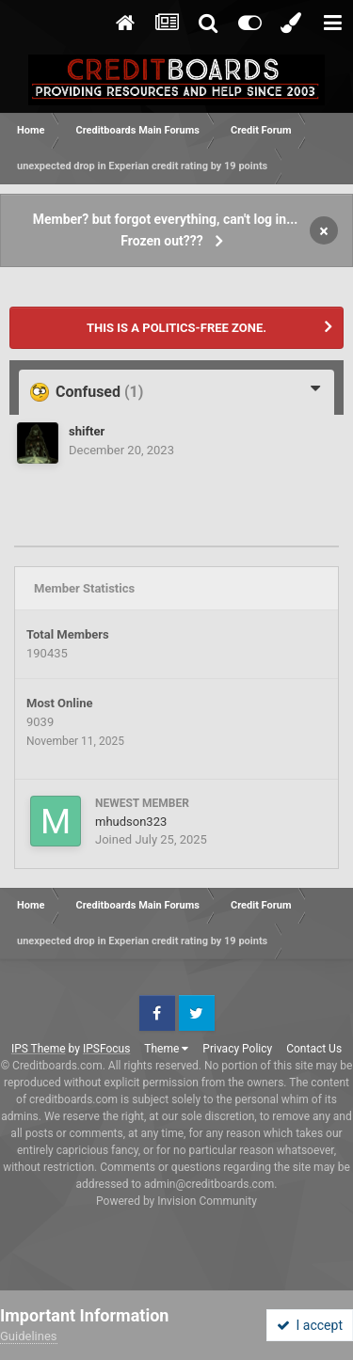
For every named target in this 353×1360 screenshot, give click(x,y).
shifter (86, 431)
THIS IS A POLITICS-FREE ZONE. (176, 328)
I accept (310, 1325)
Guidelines (28, 1336)
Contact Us (314, 1048)
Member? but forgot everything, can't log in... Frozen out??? (165, 230)
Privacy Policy (237, 1048)
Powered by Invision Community (176, 1201)
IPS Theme (38, 1048)
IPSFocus (106, 1048)
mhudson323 (131, 821)
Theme (166, 1048)
